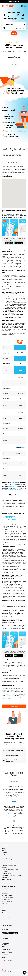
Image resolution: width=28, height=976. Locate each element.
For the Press (5, 871)
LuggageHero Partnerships (9, 865)
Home (3, 848)
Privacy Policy (5, 877)
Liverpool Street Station (7, 897)
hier (2, 666)
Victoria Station (5, 903)
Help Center (5, 867)
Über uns (4, 850)
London (3, 915)
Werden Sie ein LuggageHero (9, 859)
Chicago (4, 912)
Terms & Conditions (6, 879)
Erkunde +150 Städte (7, 925)
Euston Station (8, 517)
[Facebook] (2, 960)
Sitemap (4, 881)
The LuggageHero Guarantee (10, 869)
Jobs (4, 854)
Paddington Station (6, 899)
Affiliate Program (6, 863)
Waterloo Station (6, 891)
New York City (5, 917)
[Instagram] (6, 960)
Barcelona (4, 910)
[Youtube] (9, 960)
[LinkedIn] (11, 960)
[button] (25, 973)
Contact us (4, 957)
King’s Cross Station (10, 516)
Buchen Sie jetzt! (14, 706)
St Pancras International (11, 519)
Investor (5, 852)
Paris (3, 919)
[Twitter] (4, 960)
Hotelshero (4, 861)
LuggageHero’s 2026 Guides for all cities (12, 875)
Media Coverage (7, 873)
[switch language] (21, 6)
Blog (3, 857)
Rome (3, 921)
